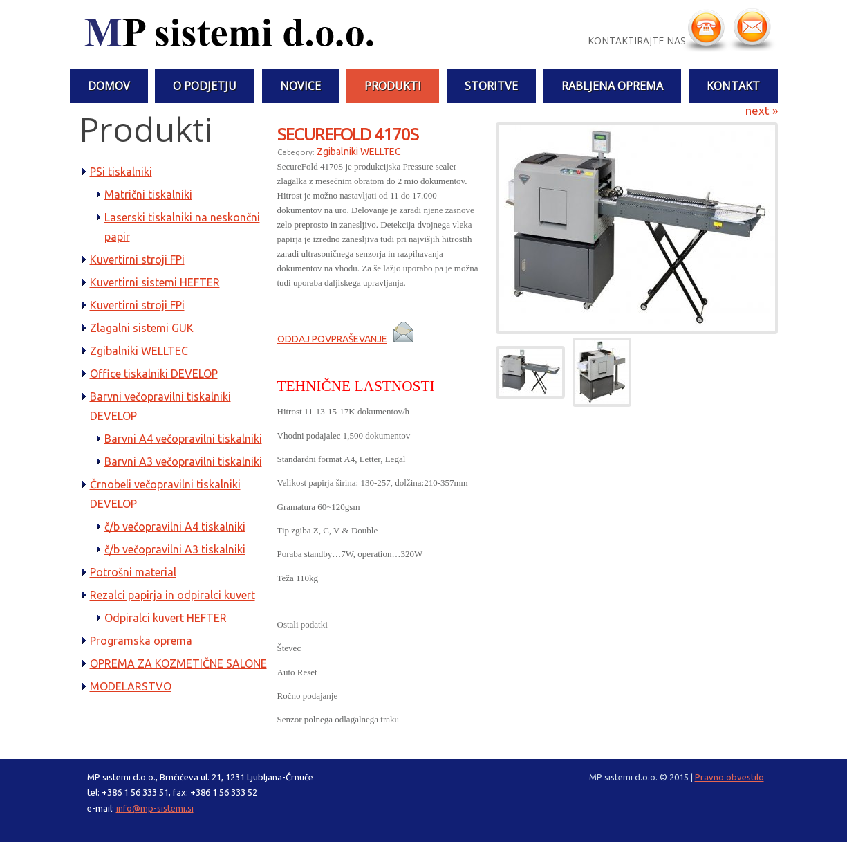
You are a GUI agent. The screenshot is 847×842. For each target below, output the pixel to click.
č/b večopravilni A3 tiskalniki (174, 549)
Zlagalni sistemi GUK (142, 328)
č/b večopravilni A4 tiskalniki (174, 526)
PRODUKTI (392, 85)
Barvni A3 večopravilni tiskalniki (183, 461)
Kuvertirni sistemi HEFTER (155, 282)
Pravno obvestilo (729, 777)
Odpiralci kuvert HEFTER (165, 618)
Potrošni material (133, 572)
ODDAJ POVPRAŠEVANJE (332, 339)
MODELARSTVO (130, 686)
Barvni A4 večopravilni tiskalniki (183, 438)
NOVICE (300, 85)
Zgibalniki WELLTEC (139, 351)
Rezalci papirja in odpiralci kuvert (172, 595)
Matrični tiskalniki (148, 194)
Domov (109, 85)
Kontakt (733, 85)
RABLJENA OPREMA (612, 85)
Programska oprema (141, 640)
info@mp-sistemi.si (155, 808)
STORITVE (491, 85)
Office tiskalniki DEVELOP (154, 373)
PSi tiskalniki (121, 171)
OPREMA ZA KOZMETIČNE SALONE (178, 663)
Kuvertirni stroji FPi (137, 259)
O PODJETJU (204, 85)
